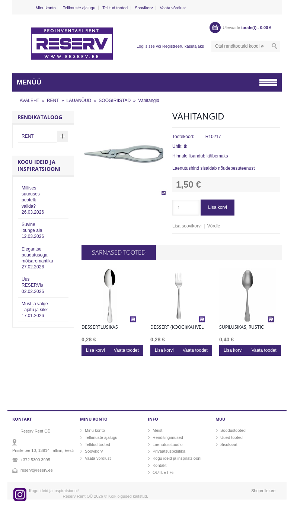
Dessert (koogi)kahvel (177, 327)
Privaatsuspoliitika (169, 451)
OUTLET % (163, 472)
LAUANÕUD (79, 100)
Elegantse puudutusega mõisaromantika (37, 258)
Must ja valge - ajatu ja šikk (35, 309)
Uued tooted (231, 437)
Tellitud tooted (115, 8)
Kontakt (159, 465)
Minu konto (46, 8)
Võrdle (213, 226)
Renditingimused (168, 437)
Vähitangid (148, 100)
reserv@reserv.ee (36, 470)
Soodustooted (233, 430)
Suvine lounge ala (33, 230)
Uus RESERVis (33, 285)
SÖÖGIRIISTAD (115, 100)
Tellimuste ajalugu (79, 8)
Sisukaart (228, 444)
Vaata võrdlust (173, 8)
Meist (157, 430)
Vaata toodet (126, 350)
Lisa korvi (217, 207)
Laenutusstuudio (168, 444)
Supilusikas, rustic (241, 327)
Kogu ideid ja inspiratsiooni (177, 458)
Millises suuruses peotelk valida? (33, 200)
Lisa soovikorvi (187, 226)
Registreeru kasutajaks (183, 46)
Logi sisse (146, 46)
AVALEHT (29, 100)
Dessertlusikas (100, 327)
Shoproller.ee (263, 490)
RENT (53, 100)
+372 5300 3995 (35, 459)
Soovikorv (144, 8)
